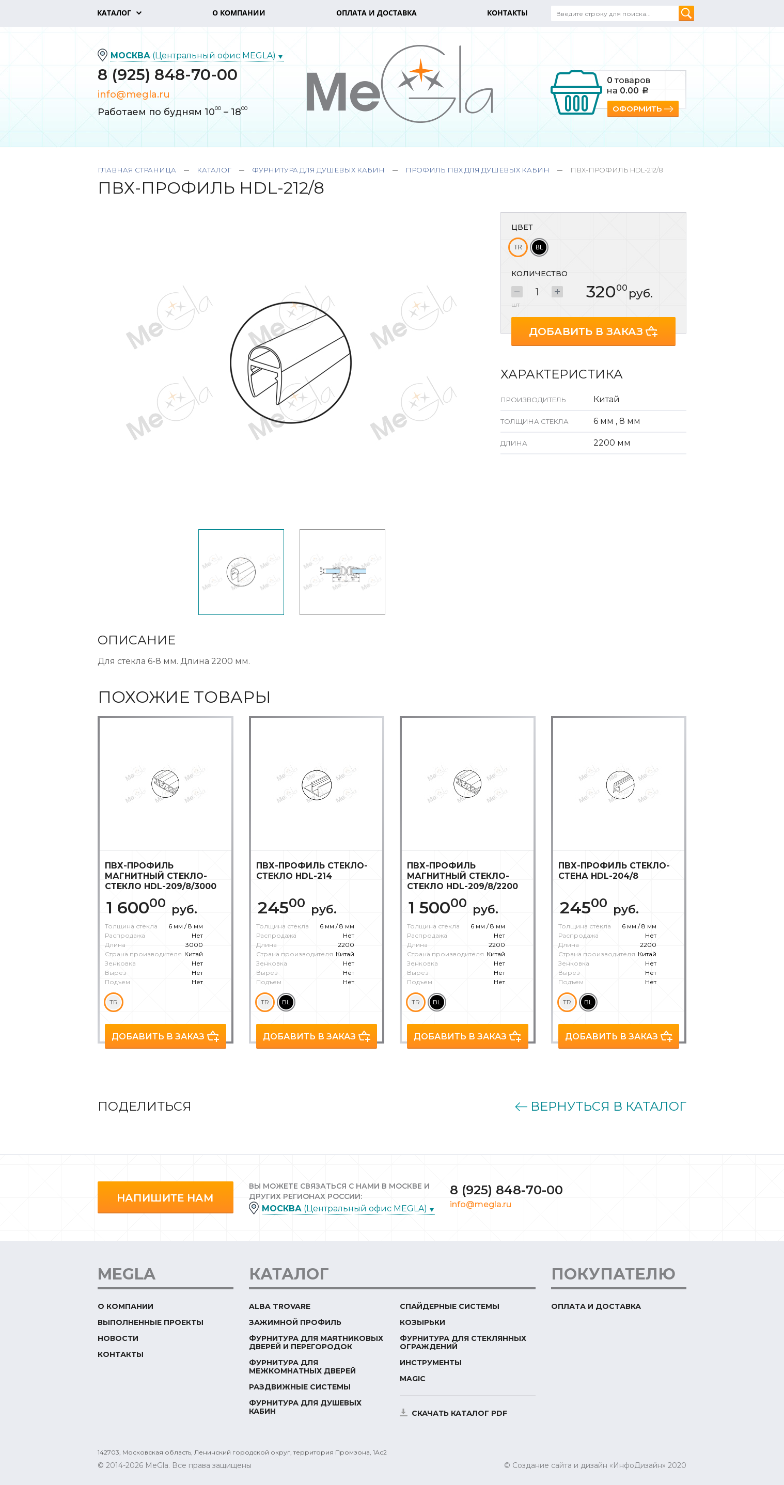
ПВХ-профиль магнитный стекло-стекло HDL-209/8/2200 (462, 876)
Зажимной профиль (295, 1322)
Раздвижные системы (300, 1387)
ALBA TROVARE (279, 1306)
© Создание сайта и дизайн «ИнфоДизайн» (585, 1465)
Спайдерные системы (449, 1306)
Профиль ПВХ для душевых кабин (477, 170)
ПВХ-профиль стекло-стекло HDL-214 (312, 871)
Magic (413, 1378)
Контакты (121, 1354)
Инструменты (431, 1362)
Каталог (214, 170)
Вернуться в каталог (608, 1106)
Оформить (637, 109)
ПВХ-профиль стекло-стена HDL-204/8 (614, 871)
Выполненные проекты (150, 1322)
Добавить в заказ (586, 331)
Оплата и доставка (596, 1306)
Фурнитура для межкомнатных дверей (302, 1367)
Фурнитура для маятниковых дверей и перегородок (316, 1342)
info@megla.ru (134, 94)
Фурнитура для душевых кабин (318, 170)
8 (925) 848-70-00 (168, 74)
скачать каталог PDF (459, 1413)
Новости (118, 1338)
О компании (125, 1306)
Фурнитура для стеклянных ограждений (463, 1342)
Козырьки (422, 1322)
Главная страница (137, 170)
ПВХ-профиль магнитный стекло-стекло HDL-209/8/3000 (160, 876)
